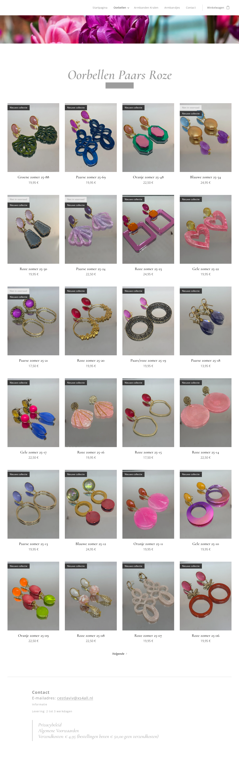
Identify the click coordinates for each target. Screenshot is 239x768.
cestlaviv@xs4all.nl (75, 698)
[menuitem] (99, 7)
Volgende (118, 653)
